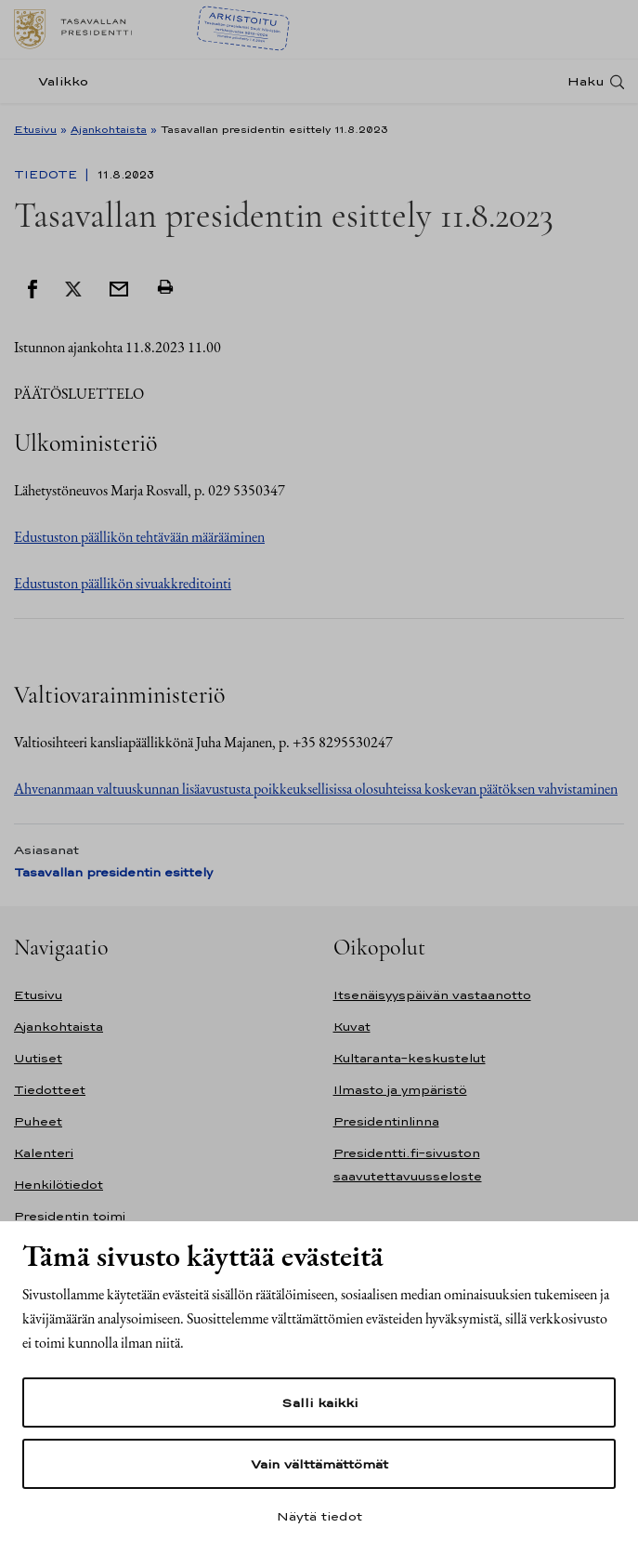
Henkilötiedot (58, 1184)
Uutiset (38, 1058)
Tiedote (47, 174)
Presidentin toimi (69, 1216)
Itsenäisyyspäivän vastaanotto (432, 995)
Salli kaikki (319, 1402)
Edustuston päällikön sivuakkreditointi (122, 583)
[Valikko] (56, 81)
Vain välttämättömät (319, 1463)
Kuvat (352, 1026)
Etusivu (35, 129)
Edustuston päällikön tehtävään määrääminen (139, 537)
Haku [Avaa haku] (586, 81)
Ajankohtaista (109, 129)
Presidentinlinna (386, 1121)
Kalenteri (43, 1153)
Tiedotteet (49, 1090)
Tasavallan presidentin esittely (113, 872)
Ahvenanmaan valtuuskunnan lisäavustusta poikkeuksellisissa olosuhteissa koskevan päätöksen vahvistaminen (316, 788)
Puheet (38, 1121)
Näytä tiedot (319, 1516)
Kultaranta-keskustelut (409, 1058)
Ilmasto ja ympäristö (400, 1090)
